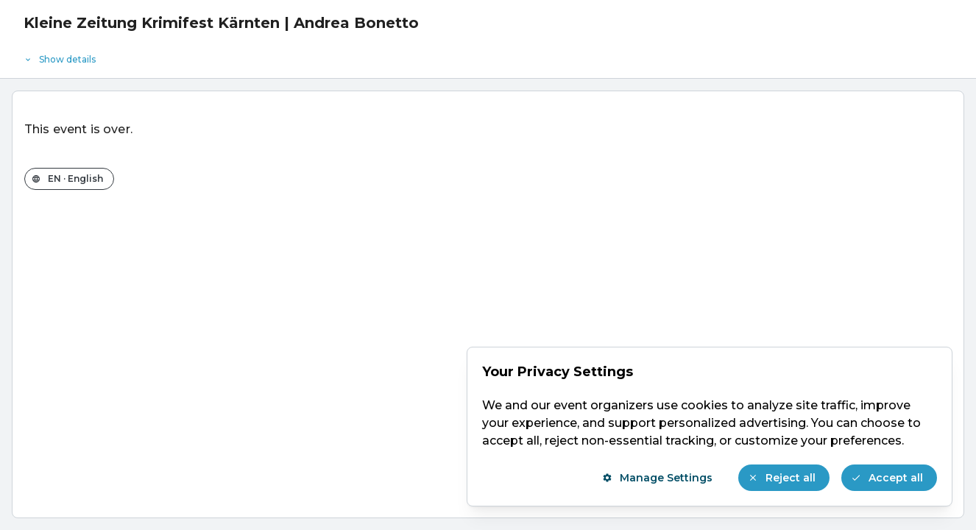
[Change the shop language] (69, 179)
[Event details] (488, 56)
